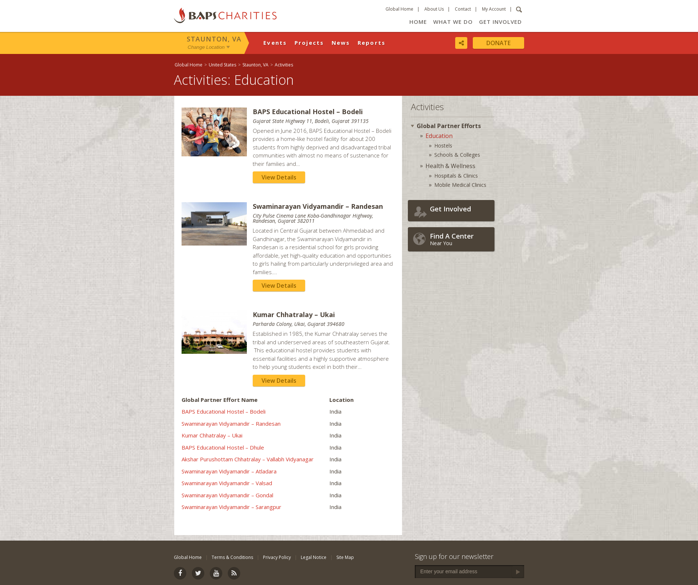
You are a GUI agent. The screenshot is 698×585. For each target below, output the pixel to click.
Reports (372, 42)
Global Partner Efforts (449, 126)
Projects (309, 42)
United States (222, 65)
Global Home (399, 9)
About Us (434, 9)
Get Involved (500, 21)
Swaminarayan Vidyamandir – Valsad (227, 483)
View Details (279, 177)
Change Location (206, 47)
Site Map (345, 557)
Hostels (443, 145)
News (341, 42)
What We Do (453, 21)
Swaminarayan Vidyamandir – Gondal (227, 495)
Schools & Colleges (457, 154)
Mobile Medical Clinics (460, 184)
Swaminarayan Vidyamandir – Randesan (231, 423)
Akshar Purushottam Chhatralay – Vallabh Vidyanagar (248, 459)
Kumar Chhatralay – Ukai (212, 435)
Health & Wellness (450, 166)
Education (439, 136)
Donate (498, 43)
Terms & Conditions (232, 557)
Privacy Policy (277, 557)
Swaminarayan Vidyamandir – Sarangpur (231, 506)
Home (418, 21)
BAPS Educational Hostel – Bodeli (224, 411)
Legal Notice (313, 557)
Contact (463, 9)
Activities (284, 65)
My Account (494, 9)
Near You (460, 239)
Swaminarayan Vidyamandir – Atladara (229, 471)
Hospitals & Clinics (456, 175)
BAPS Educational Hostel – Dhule (223, 447)
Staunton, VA (214, 38)
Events (275, 42)
